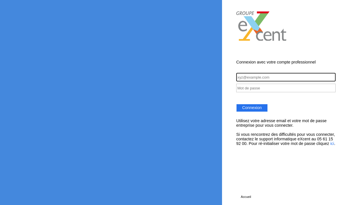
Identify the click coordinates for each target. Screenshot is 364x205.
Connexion (252, 107)
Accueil (246, 196)
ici (332, 143)
